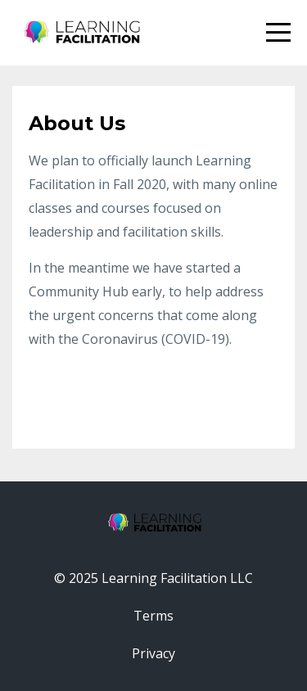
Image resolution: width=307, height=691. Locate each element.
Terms (153, 616)
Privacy (153, 653)
